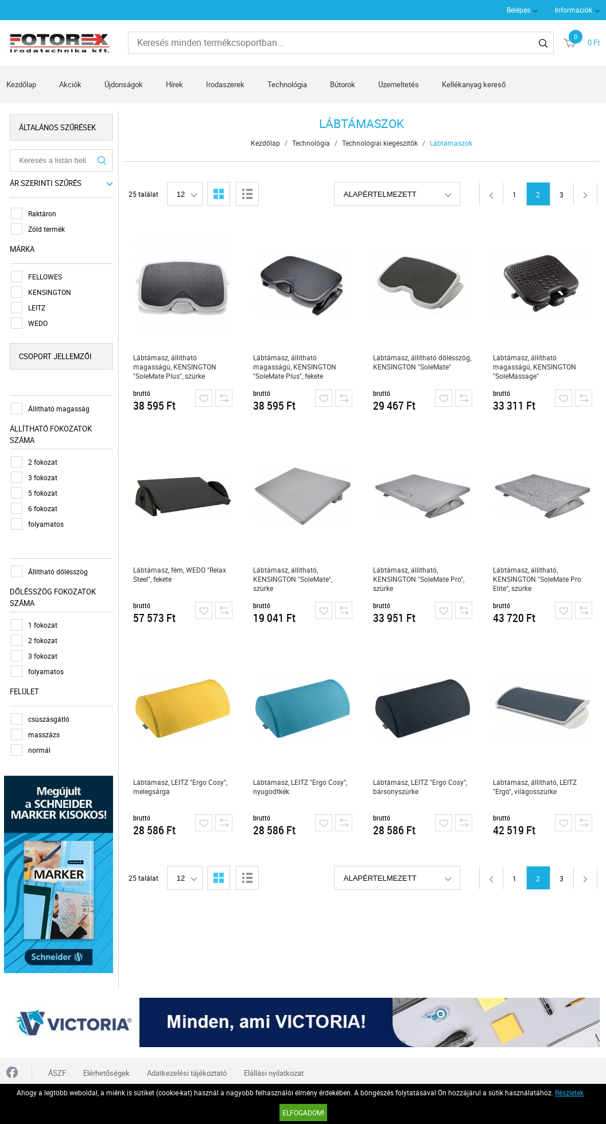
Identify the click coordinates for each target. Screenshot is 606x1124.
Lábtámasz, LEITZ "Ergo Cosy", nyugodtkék (301, 786)
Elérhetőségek (106, 1070)
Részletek (569, 1092)
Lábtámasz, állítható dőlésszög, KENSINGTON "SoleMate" (423, 362)
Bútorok (342, 84)
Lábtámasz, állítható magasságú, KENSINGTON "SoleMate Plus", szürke (175, 366)
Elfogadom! (303, 1112)
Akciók (70, 84)
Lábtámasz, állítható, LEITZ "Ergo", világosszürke (535, 786)
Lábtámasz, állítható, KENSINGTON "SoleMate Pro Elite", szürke (538, 579)
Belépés (518, 9)
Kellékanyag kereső (474, 84)
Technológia (287, 84)
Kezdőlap (21, 84)
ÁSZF (57, 1070)
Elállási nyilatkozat (274, 1070)
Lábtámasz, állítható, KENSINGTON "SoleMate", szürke (293, 579)
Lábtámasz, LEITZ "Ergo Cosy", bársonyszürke (421, 786)
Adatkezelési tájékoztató (187, 1070)
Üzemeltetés (398, 84)
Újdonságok (123, 84)
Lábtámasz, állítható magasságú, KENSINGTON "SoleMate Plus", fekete (295, 366)
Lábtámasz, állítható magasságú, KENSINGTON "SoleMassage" (535, 366)
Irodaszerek (225, 84)
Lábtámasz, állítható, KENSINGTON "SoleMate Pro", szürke (419, 579)
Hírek (174, 84)
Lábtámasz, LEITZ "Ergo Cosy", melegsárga (181, 786)
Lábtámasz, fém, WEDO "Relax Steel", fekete (180, 574)
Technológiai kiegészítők (380, 142)
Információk (573, 9)
